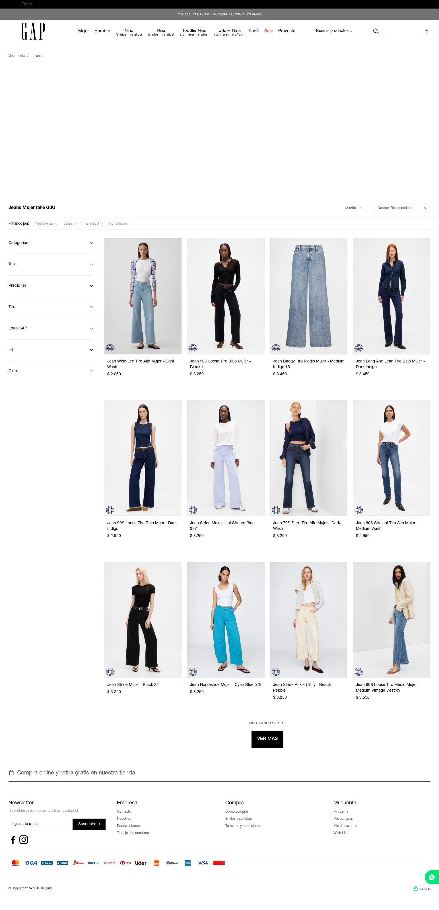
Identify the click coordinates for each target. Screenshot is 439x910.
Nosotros (124, 824)
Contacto (124, 817)
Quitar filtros (118, 229)
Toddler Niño (211, 36)
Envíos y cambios (238, 824)
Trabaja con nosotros (133, 839)
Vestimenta (44, 229)
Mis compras (343, 824)
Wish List (340, 839)
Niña (178, 36)
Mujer (100, 37)
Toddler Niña (246, 36)
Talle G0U (91, 229)
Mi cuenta (340, 817)
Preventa (303, 37)
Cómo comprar (236, 817)
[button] (387, 7)
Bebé (271, 37)
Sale (285, 37)
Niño (146, 36)
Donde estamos (129, 831)
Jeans (68, 229)
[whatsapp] (432, 877)
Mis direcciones (345, 831)
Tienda (27, 7)
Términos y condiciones (243, 831)
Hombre (119, 37)
